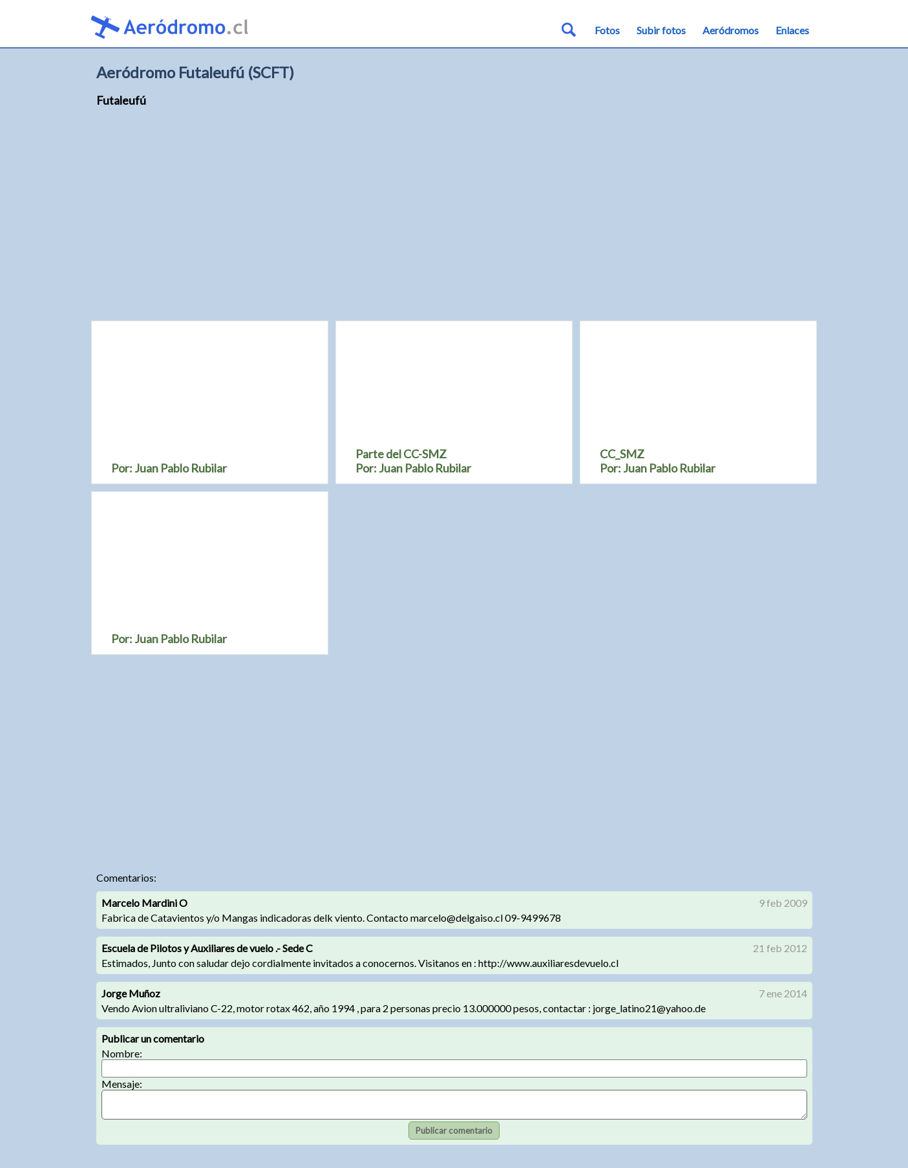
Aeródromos (730, 30)
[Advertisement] (454, 219)
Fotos (607, 30)
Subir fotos (661, 30)
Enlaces (792, 30)
